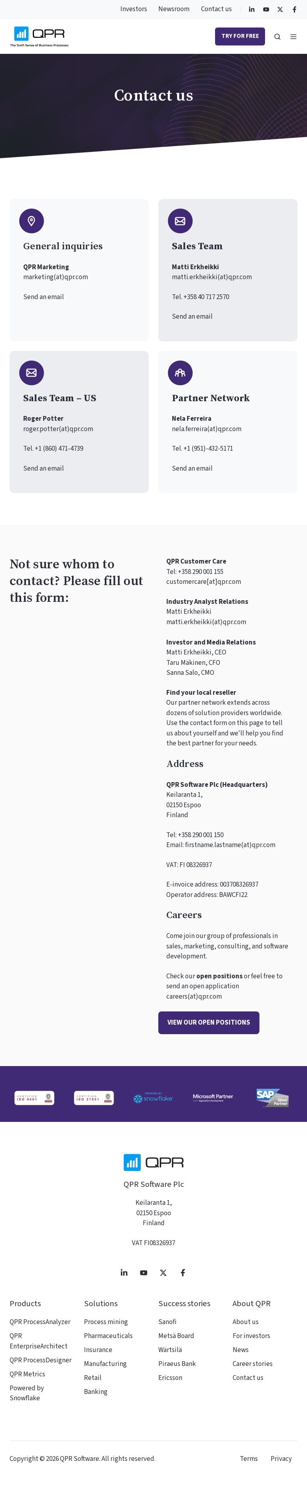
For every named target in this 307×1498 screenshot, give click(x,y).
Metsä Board (176, 1336)
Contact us (216, 9)
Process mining (106, 1322)
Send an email (43, 297)
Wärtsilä (170, 1350)
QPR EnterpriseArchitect (39, 1341)
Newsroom (173, 9)
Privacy (281, 1459)
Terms (249, 1459)
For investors (251, 1336)
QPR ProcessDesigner (41, 1360)
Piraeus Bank (177, 1364)
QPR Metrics (27, 1374)
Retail (93, 1378)
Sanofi (167, 1322)
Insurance (98, 1350)
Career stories (253, 1364)
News (241, 1350)
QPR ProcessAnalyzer (40, 1322)
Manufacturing (105, 1364)
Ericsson (170, 1378)
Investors (133, 9)
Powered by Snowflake (27, 1393)
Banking (96, 1392)
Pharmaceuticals (108, 1336)
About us (246, 1322)
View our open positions (208, 1022)
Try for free (240, 36)
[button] (277, 37)
